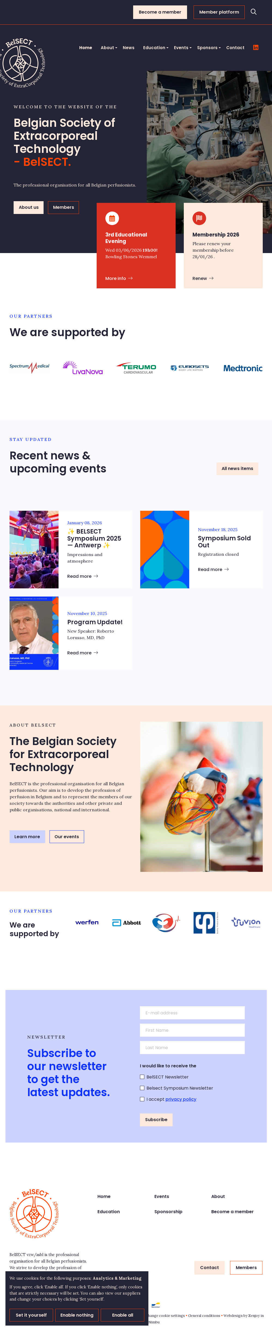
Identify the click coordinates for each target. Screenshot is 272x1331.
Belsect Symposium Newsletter (179, 1088)
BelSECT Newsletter (167, 1077)
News (129, 48)
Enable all (122, 1315)
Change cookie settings (165, 1315)
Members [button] (63, 207)
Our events (66, 837)
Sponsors (207, 48)
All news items (237, 468)
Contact (235, 48)
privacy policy (181, 1099)
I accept (171, 1099)
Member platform (219, 12)
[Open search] (253, 12)
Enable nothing (76, 1315)
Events (181, 48)
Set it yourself (31, 1315)
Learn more (27, 837)
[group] (29, 368)
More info (119, 278)
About (107, 48)
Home (85, 48)
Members (246, 1267)
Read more (82, 576)
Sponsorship (168, 1212)
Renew (202, 278)
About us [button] (29, 207)
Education (154, 48)
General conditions (204, 1315)
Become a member (160, 12)
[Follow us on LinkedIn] (255, 48)
